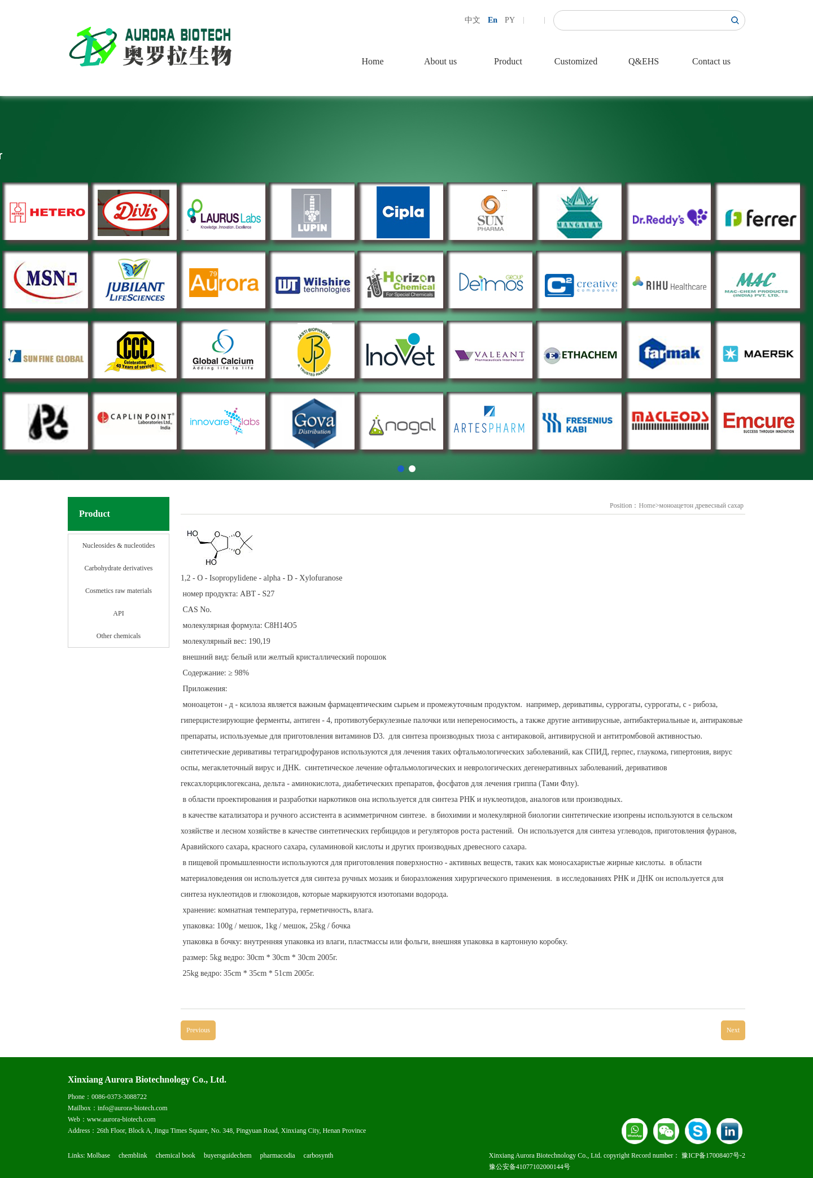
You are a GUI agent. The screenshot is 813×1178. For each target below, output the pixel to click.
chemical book (175, 1155)
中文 (472, 20)
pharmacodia (277, 1155)
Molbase (98, 1155)
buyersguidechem (228, 1155)
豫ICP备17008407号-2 (713, 1155)
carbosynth (319, 1155)
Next (733, 1030)
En (492, 20)
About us (440, 61)
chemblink (133, 1155)
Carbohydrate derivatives (119, 568)
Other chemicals (119, 636)
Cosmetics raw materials (118, 591)
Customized (575, 61)
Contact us (711, 61)
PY (510, 20)
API (118, 613)
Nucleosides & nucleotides (118, 545)
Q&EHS (643, 61)
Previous (198, 1030)
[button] (400, 468)
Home (372, 61)
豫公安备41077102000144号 (529, 1167)
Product (508, 61)
